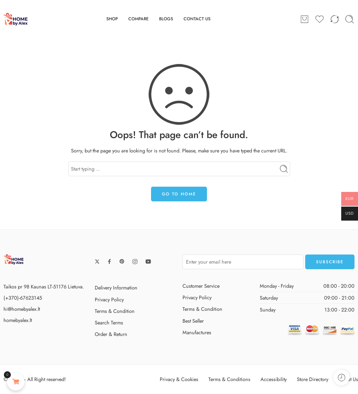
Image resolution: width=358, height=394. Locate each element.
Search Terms (109, 322)
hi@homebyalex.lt (21, 309)
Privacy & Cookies (179, 379)
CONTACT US (197, 19)
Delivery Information (116, 287)
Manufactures (196, 332)
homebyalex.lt (17, 320)
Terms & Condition (115, 311)
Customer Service (201, 285)
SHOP (112, 19)
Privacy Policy (109, 299)
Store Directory (312, 379)
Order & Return (111, 334)
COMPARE (138, 19)
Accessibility (273, 379)
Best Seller (193, 320)
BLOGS (166, 19)
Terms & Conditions (229, 379)
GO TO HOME (179, 194)
